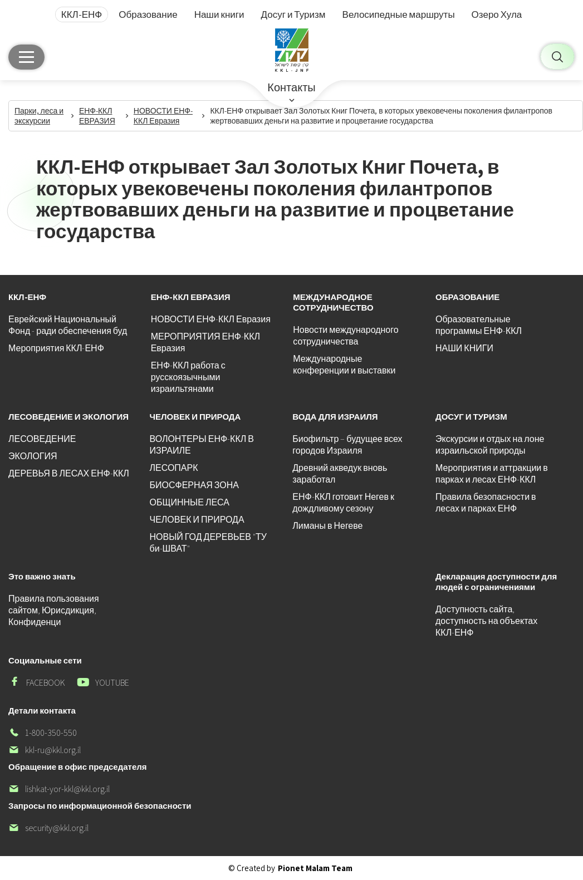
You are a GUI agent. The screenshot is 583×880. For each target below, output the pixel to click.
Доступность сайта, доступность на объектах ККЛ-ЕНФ (486, 620)
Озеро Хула (497, 14)
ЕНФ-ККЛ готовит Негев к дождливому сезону (343, 502)
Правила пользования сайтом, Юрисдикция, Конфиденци (53, 610)
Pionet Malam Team (315, 868)
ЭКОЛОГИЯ (32, 456)
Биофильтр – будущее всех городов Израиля (347, 444)
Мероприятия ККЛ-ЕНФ (56, 348)
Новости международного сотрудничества (345, 335)
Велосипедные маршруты (398, 14)
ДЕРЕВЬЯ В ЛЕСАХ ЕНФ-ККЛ (68, 473)
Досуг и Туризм (293, 14)
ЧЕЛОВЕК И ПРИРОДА (197, 519)
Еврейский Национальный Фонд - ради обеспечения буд (67, 325)
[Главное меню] (26, 57)
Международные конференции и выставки (344, 364)
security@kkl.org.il (48, 828)
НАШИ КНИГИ (464, 348)
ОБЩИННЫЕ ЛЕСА (189, 502)
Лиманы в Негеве (327, 526)
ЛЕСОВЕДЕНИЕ (42, 439)
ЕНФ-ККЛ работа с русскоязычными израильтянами (188, 377)
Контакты (291, 87)
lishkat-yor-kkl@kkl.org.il (59, 789)
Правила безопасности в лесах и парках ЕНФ (485, 502)
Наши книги (219, 14)
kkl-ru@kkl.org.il (44, 750)
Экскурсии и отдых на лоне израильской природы (489, 444)
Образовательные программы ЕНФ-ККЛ (478, 325)
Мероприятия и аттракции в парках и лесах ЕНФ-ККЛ (491, 473)
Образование (148, 14)
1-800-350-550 (42, 733)
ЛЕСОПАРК (174, 468)
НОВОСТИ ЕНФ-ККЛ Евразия (211, 319)
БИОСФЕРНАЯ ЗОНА (194, 485)
